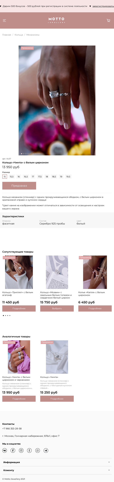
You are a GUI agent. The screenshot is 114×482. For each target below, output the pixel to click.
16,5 (26, 176)
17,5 (40, 176)
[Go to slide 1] (21, 153)
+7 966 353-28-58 (12, 428)
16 (19, 176)
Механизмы (32, 34)
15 (5, 176)
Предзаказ (19, 185)
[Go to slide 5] (30, 153)
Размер (6, 172)
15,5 (12, 176)
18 (47, 176)
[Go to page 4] (9, 315)
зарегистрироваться (50, 6)
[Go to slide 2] (23, 153)
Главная (6, 34)
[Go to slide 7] (34, 153)
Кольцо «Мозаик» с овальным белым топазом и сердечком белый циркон (56, 295)
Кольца (19, 34)
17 (33, 176)
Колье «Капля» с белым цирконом (91, 293)
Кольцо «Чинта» (49, 377)
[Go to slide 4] (28, 153)
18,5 (54, 176)
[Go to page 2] (5, 315)
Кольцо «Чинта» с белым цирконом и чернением (16, 378)
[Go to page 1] (3, 315)
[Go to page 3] (7, 315)
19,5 (68, 176)
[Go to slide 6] (32, 153)
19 (61, 176)
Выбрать (57, 308)
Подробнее (19, 308)
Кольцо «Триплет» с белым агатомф (17, 293)
